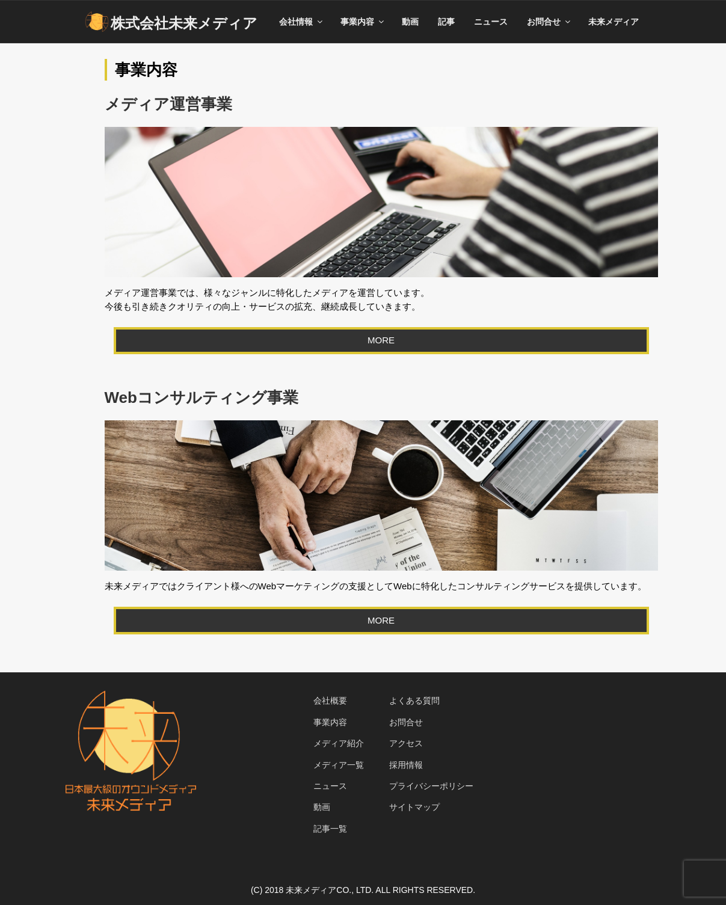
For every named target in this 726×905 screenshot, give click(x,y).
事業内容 (363, 21)
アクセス (406, 743)
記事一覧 (330, 828)
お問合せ (549, 21)
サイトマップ (414, 807)
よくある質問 (414, 700)
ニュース (491, 21)
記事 (446, 21)
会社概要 (330, 700)
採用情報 (406, 765)
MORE (381, 340)
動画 (410, 21)
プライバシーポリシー (431, 786)
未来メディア (613, 21)
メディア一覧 (338, 765)
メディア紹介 (338, 743)
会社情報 (301, 21)
